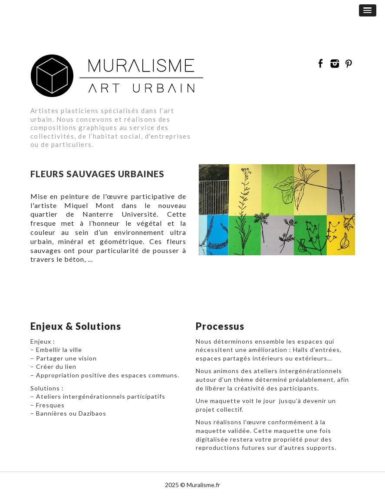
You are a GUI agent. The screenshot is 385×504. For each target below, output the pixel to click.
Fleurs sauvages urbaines (97, 174)
